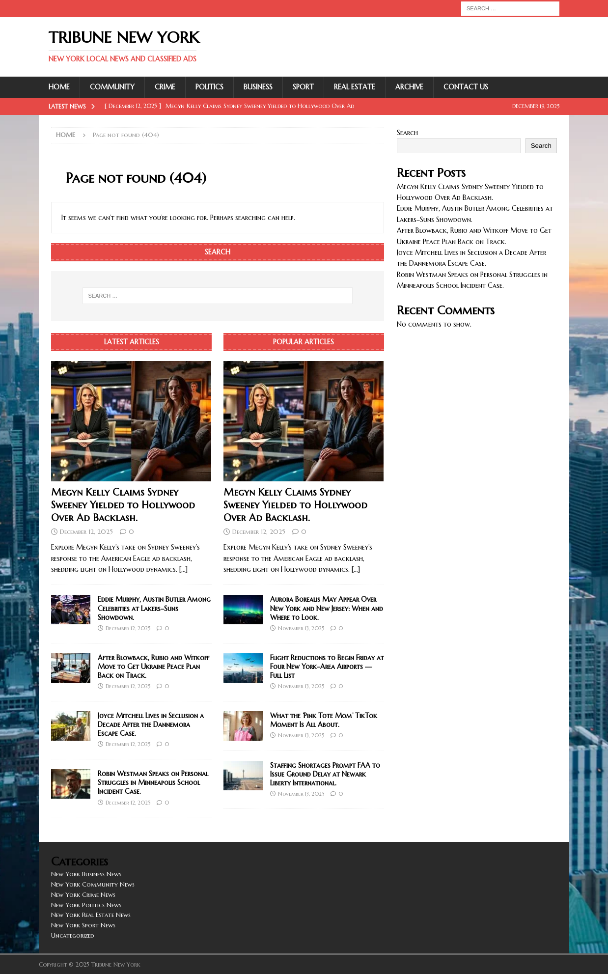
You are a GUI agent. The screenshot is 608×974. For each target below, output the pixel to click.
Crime (165, 87)
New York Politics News (86, 905)
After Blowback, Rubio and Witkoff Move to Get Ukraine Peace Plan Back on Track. (153, 666)
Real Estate (354, 87)
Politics (209, 87)
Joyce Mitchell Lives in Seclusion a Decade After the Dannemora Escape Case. (151, 724)
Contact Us (465, 87)
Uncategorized (72, 935)
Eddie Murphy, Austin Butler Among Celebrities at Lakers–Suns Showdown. (154, 608)
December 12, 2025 (86, 532)
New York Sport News (83, 925)
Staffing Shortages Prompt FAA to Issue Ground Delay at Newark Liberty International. (325, 774)
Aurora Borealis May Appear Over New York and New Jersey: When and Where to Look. (326, 608)
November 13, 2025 (301, 628)
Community (112, 87)
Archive (409, 87)
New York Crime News (83, 895)
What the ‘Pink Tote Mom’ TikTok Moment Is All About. (323, 720)
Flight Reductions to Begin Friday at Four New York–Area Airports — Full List (327, 666)
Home (59, 87)
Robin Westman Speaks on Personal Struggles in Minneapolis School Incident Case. (153, 782)
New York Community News (93, 884)
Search (407, 132)
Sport (303, 87)
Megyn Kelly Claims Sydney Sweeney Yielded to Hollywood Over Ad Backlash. (123, 505)
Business (258, 87)
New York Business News (86, 874)
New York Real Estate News (91, 915)
